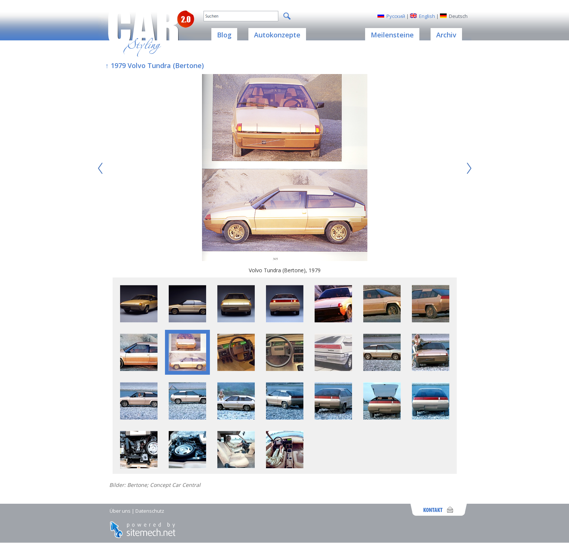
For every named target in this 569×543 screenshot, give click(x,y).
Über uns (120, 510)
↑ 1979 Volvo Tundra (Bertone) (154, 65)
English (427, 16)
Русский (395, 16)
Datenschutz (149, 510)
